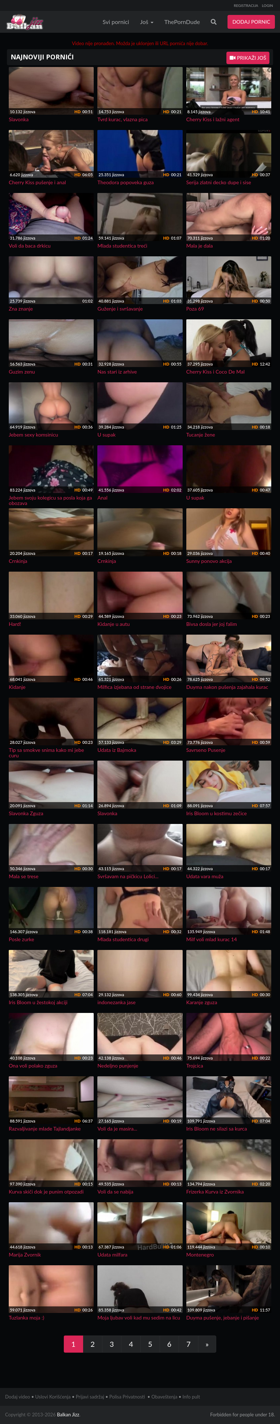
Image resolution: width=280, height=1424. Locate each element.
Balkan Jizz (68, 1414)
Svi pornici (116, 21)
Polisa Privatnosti (127, 1397)
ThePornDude (182, 21)
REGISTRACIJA (246, 5)
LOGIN (267, 5)
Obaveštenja (164, 1397)
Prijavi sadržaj (90, 1397)
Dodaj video (17, 1397)
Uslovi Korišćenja (53, 1397)
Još (146, 21)
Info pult (191, 1397)
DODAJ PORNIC (251, 22)
